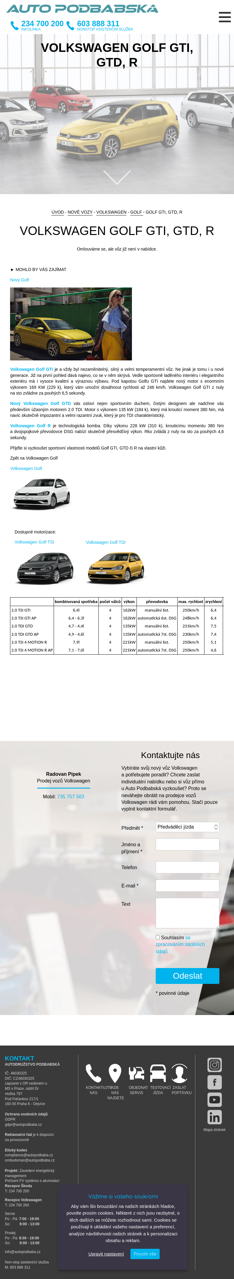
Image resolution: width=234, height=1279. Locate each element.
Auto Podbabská (82, 12)
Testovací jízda (159, 1079)
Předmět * (132, 828)
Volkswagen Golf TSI (34, 542)
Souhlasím (180, 944)
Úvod (57, 212)
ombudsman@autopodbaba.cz (30, 1160)
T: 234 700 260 (17, 1205)
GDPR (10, 1119)
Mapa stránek (215, 1130)
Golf (136, 212)
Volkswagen (111, 212)
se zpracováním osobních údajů (180, 944)
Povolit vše (145, 1254)
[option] (117, 114)
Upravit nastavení (106, 1253)
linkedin (214, 1117)
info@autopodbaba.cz (23, 1252)
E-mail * (130, 885)
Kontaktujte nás (95, 1079)
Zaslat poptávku (181, 1079)
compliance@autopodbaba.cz (29, 1155)
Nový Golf (19, 279)
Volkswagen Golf (26, 468)
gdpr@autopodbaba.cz (23, 1124)
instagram (214, 1065)
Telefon (129, 867)
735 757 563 (70, 796)
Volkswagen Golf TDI (106, 542)
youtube (214, 1100)
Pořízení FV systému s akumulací (32, 1181)
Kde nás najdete (115, 1082)
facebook (214, 1082)
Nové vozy (80, 212)
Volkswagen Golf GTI (31, 369)
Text (126, 904)
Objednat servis (138, 1079)
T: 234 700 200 (17, 1191)
